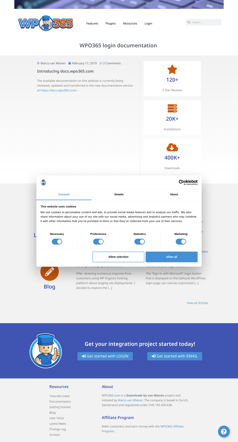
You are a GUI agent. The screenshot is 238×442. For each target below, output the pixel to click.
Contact (54, 435)
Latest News (57, 424)
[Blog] (49, 271)
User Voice (56, 418)
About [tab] (174, 194)
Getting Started (60, 407)
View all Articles (197, 303)
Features (92, 23)
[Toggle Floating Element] (224, 431)
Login (148, 23)
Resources (130, 23)
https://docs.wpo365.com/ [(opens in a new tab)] (59, 90)
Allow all (171, 256)
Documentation (60, 401)
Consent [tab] (64, 194)
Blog (49, 286)
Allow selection (118, 256)
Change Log (57, 429)
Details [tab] (119, 194)
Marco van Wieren (130, 400)
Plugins (111, 23)
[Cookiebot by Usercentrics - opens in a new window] (181, 182)
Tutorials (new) (59, 396)
